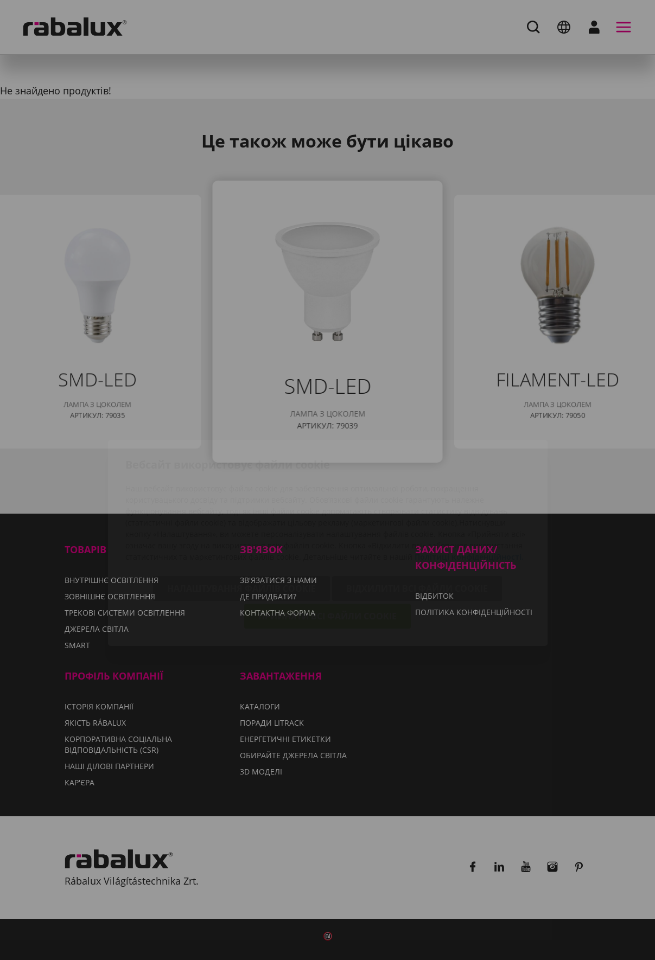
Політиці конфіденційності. (469, 495)
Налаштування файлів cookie (241, 527)
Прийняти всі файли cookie (327, 555)
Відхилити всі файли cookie (417, 527)
